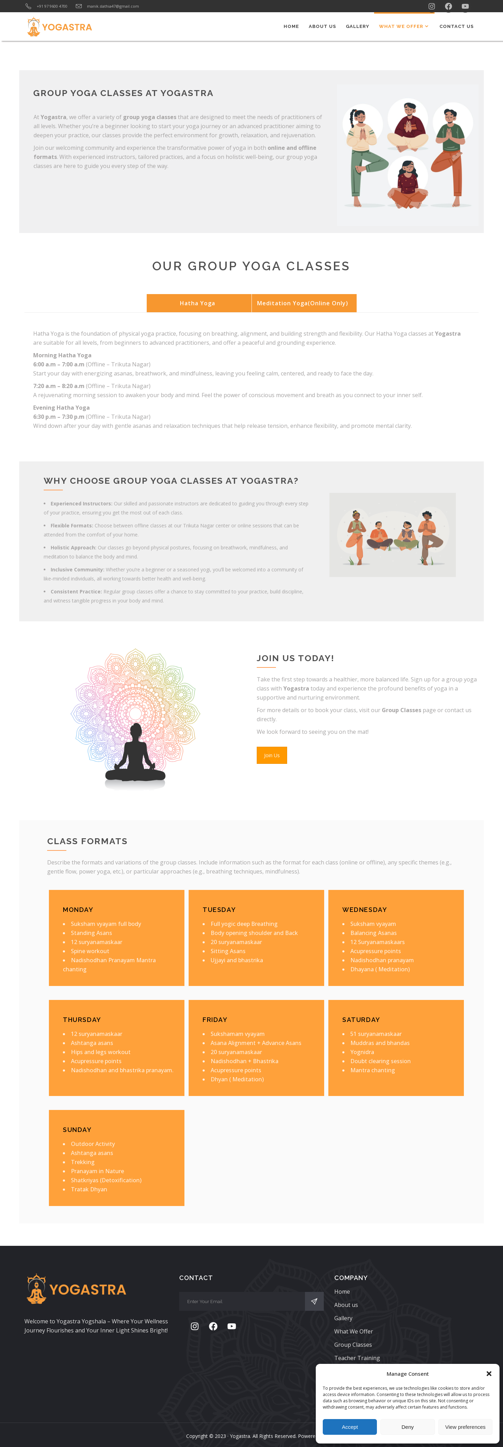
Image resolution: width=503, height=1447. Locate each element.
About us (346, 1305)
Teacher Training (357, 1358)
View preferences (465, 1427)
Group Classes (353, 1345)
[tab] (199, 303)
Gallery (343, 1318)
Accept (350, 1427)
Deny (407, 1427)
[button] (489, 1373)
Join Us (272, 755)
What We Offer (353, 1331)
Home (342, 1291)
